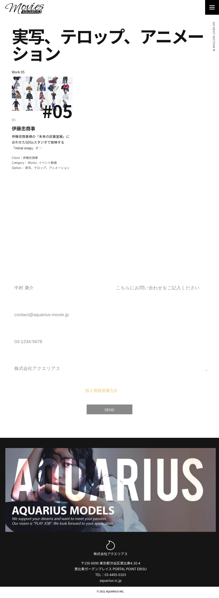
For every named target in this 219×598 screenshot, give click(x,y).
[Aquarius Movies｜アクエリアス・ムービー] (24, 8)
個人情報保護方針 (101, 391)
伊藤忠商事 (23, 128)
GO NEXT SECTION (214, 36)
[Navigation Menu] (211, 8)
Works (32, 163)
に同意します (113, 391)
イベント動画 (48, 163)
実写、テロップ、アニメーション (47, 168)
